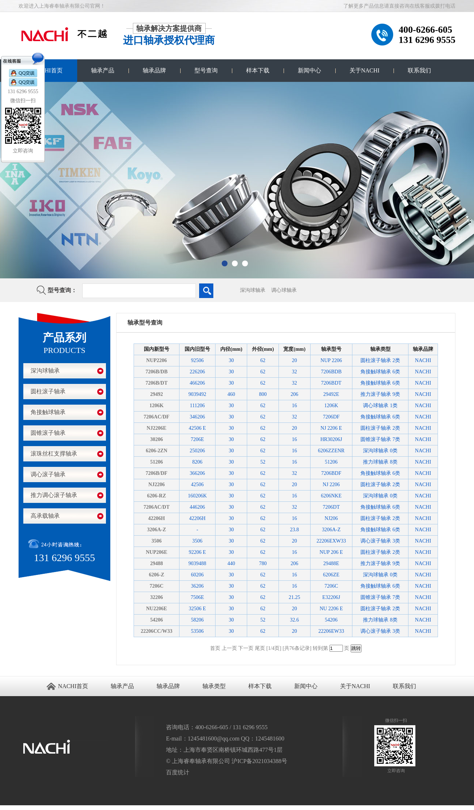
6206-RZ (156, 496)
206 (294, 394)
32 (294, 371)
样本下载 (257, 70)
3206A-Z (156, 529)
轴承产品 (102, 70)
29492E (331, 394)
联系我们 (419, 70)
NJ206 (331, 518)
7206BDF (331, 473)
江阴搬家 (23, 808)
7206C (156, 586)
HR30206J (331, 439)
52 (262, 462)
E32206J (331, 597)
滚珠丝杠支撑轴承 (54, 453)
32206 (156, 597)
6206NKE (331, 496)
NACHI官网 (62, 808)
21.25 (294, 597)
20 (294, 360)
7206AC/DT (156, 507)
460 (231, 394)
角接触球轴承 (48, 412)
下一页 (245, 648)
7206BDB (331, 371)
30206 (156, 439)
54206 (156, 620)
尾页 (260, 648)
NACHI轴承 (39, 808)
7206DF (331, 417)
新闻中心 (309, 70)
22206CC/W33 (156, 631)
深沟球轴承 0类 (380, 450)
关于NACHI (364, 70)
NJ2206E (156, 428)
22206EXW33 (331, 541)
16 (294, 405)
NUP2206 (156, 360)
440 (231, 563)
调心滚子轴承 (48, 474)
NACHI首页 (47, 70)
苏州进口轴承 (5, 808)
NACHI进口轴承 (51, 808)
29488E (331, 563)
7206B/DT (157, 383)
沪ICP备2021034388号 (259, 761)
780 (263, 563)
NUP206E (156, 552)
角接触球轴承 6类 (380, 371)
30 (231, 360)
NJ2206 (156, 484)
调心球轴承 (284, 290)
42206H (156, 518)
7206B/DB (157, 371)
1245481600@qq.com (214, 738)
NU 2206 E (331, 608)
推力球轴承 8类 (380, 462)
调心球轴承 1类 (380, 405)
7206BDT (331, 383)
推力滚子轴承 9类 (380, 394)
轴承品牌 (154, 70)
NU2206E (156, 608)
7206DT (331, 507)
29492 (156, 394)
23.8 (294, 529)
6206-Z (156, 574)
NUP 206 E (331, 552)
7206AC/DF (157, 417)
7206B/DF (156, 473)
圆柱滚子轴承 (48, 391)
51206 (156, 462)
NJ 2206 (331, 484)
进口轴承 (30, 808)
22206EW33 (331, 631)
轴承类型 (214, 686)
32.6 (294, 620)
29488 (156, 563)
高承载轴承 (45, 516)
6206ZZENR (331, 450)
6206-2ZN (156, 450)
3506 (156, 541)
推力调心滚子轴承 (54, 495)
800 (263, 394)
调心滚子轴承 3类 (380, 541)
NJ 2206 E (331, 428)
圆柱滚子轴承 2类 (380, 360)
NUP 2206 (331, 360)
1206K (157, 405)
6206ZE (331, 574)
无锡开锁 (15, 808)
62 (262, 360)
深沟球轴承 (252, 290)
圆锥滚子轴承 (48, 433)
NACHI (423, 360)
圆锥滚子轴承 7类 (380, 439)
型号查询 (206, 70)
